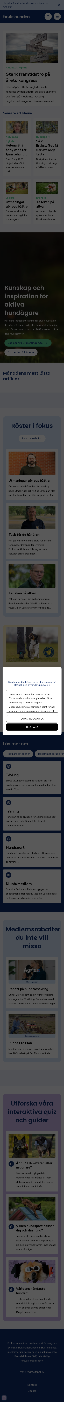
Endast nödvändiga (32, 718)
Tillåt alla (32, 727)
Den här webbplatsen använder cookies (30, 682)
